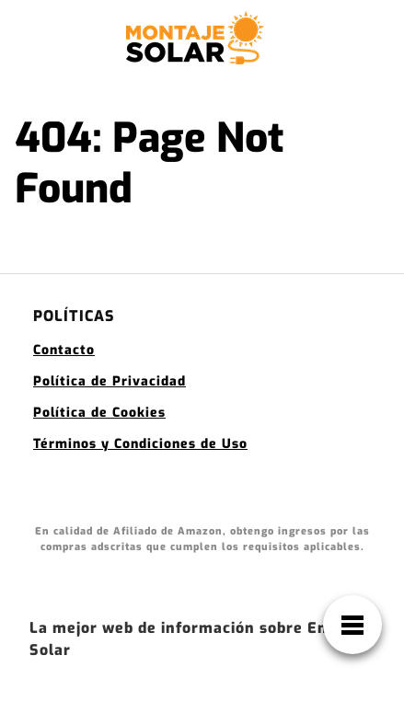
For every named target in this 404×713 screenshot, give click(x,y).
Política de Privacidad (109, 381)
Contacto (64, 350)
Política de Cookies (99, 412)
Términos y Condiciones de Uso (140, 444)
